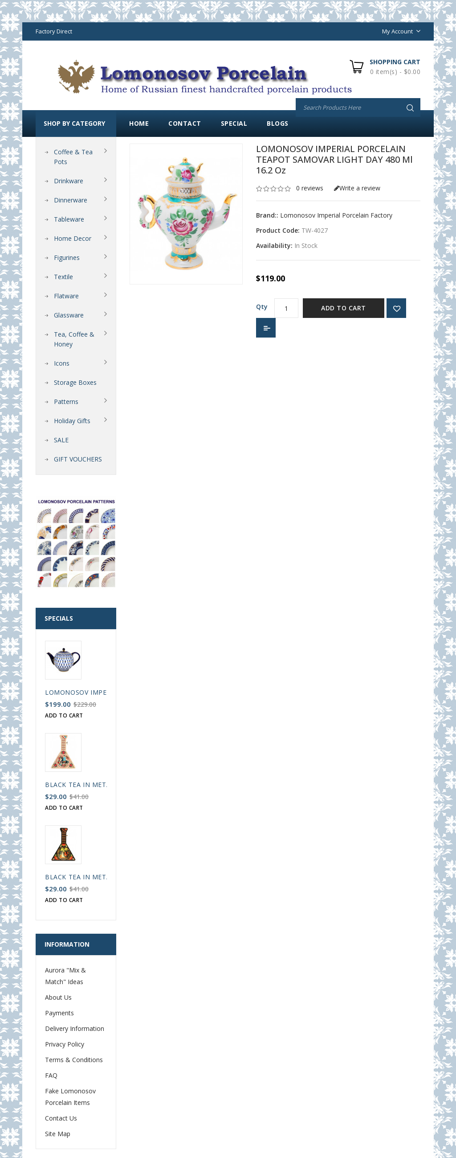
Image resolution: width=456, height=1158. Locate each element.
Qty (262, 306)
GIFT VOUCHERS (78, 459)
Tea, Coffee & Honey (74, 339)
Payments (59, 1013)
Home (139, 123)
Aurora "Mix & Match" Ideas (65, 976)
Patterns (66, 401)
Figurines (67, 257)
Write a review (357, 188)
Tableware (69, 219)
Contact (184, 123)
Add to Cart (343, 308)
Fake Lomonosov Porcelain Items (70, 1097)
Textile (63, 276)
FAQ (51, 1075)
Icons (61, 363)
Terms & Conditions (74, 1059)
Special (234, 123)
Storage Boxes (75, 382)
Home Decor (72, 238)
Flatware (66, 296)
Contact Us (61, 1118)
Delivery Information (74, 1028)
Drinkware (68, 181)
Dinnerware (70, 200)
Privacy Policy (64, 1044)
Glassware (69, 315)
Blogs (278, 123)
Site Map (57, 1133)
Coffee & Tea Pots (73, 157)
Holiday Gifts (72, 420)
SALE (61, 440)
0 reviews (309, 188)
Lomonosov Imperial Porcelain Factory (336, 215)
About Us (58, 997)
